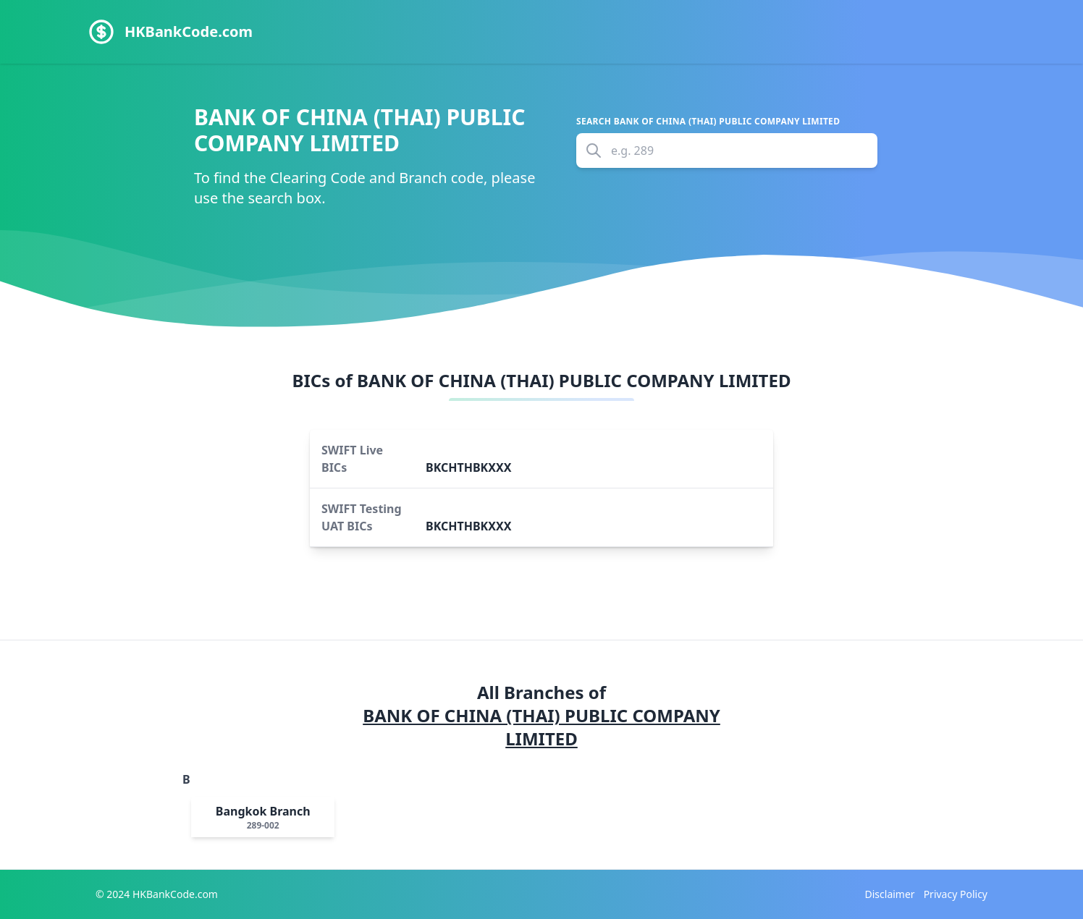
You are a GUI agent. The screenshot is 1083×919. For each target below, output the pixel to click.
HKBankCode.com (189, 31)
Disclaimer (890, 894)
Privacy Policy (955, 894)
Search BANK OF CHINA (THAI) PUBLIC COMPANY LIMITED (708, 121)
